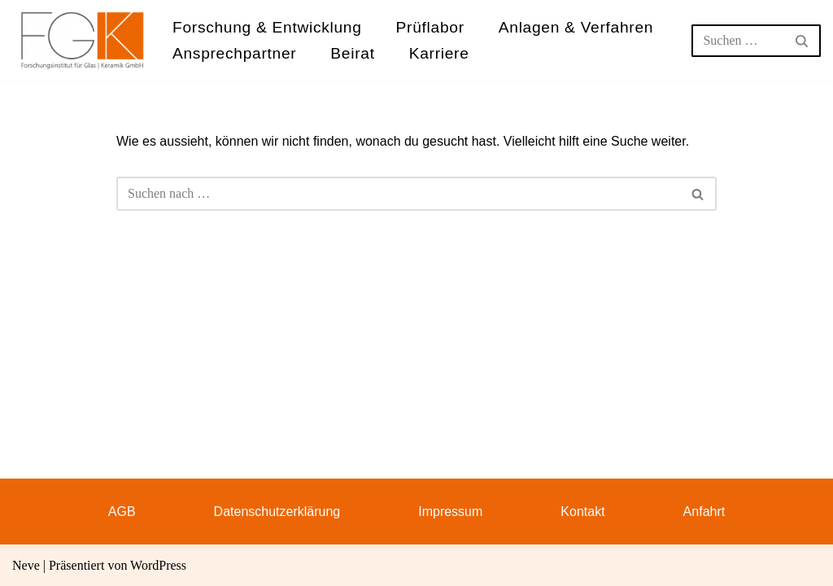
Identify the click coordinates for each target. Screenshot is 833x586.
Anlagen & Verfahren (576, 27)
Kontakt (582, 511)
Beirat (352, 53)
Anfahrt (704, 511)
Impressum (450, 511)
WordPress (158, 565)
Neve (26, 565)
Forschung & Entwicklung (267, 27)
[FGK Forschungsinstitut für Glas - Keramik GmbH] (82, 40)
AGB (122, 511)
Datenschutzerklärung (277, 511)
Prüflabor (430, 27)
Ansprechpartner (234, 53)
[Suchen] (737, 40)
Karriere (439, 53)
